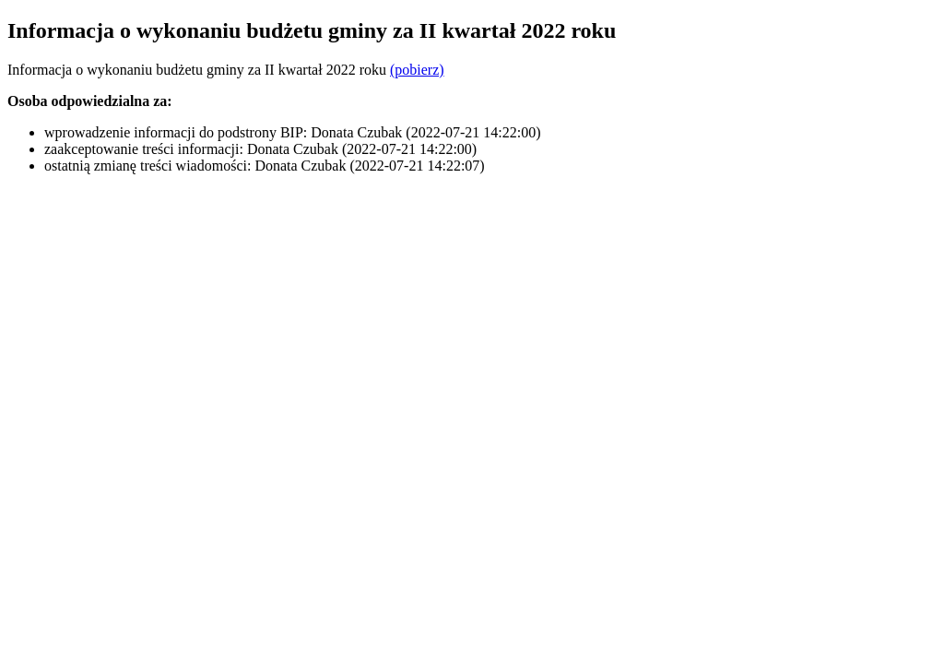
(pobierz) (417, 69)
